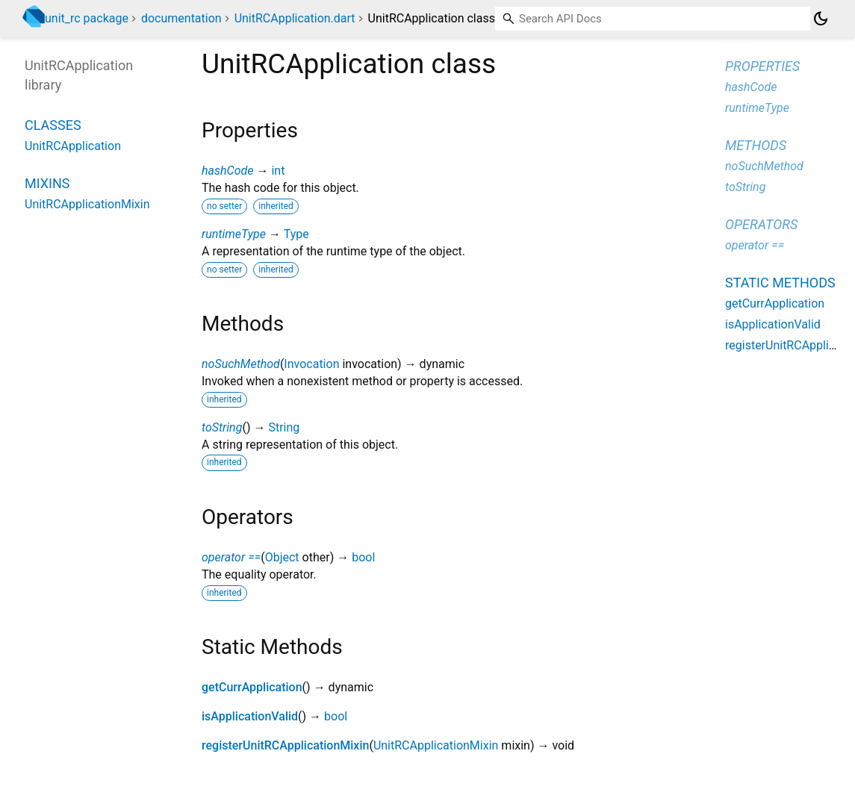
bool (363, 557)
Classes (53, 125)
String (283, 427)
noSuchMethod (241, 364)
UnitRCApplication (73, 146)
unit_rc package (86, 18)
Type (296, 234)
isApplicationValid (250, 716)
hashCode (227, 170)
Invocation (311, 364)
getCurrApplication (252, 687)
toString (222, 427)
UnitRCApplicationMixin (435, 745)
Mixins (47, 183)
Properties (762, 66)
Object (282, 557)
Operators (761, 224)
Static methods (780, 282)
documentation (181, 18)
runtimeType (234, 234)
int (278, 170)
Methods (755, 145)
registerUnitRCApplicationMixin (285, 745)
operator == (231, 557)
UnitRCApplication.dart (294, 18)
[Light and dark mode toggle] (821, 19)
